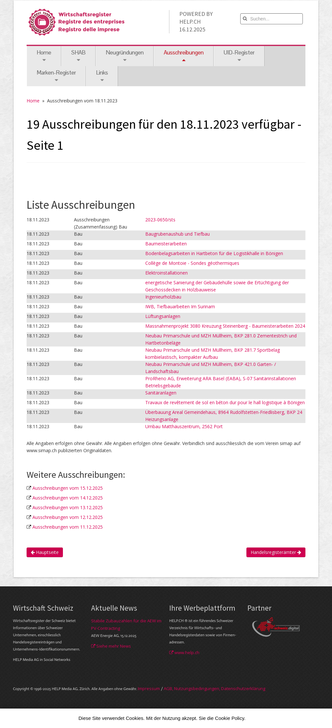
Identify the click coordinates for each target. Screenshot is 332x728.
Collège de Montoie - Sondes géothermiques (192, 263)
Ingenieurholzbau (163, 297)
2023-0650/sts (160, 220)
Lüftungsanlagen (162, 316)
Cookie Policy (229, 718)
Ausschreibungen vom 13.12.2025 (67, 507)
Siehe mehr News (111, 646)
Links (102, 76)
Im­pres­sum (149, 688)
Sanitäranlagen (160, 393)
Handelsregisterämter (276, 552)
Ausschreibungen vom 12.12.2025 (67, 517)
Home (44, 56)
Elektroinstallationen (166, 273)
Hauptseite (45, 552)
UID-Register (239, 56)
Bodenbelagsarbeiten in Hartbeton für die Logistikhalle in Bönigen (214, 253)
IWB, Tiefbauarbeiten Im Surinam (180, 306)
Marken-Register (56, 76)
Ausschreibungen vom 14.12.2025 (67, 498)
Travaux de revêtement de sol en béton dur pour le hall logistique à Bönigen (225, 402)
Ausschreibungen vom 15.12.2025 (67, 488)
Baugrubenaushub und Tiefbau (177, 234)
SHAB (78, 56)
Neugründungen (125, 56)
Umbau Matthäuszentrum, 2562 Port (184, 426)
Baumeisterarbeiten (166, 244)
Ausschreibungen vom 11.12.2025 (67, 527)
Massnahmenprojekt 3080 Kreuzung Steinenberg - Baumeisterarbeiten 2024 (225, 326)
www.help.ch (184, 652)
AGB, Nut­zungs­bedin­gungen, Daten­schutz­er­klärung (214, 688)
